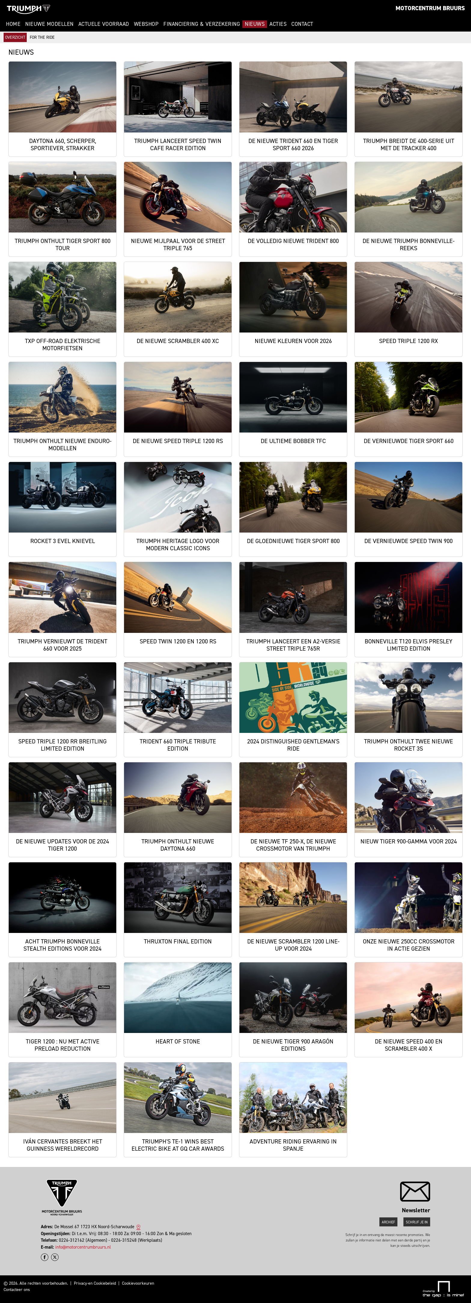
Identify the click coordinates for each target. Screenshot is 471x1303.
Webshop (146, 24)
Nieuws (255, 24)
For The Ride (42, 37)
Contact (302, 24)
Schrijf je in (417, 1222)
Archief (388, 1222)
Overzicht (15, 37)
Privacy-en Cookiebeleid (95, 1283)
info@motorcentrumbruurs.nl (83, 1247)
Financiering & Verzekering (201, 24)
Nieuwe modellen (49, 24)
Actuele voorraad (103, 24)
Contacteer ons (17, 1289)
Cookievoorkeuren (138, 1283)
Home (13, 24)
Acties (278, 24)
